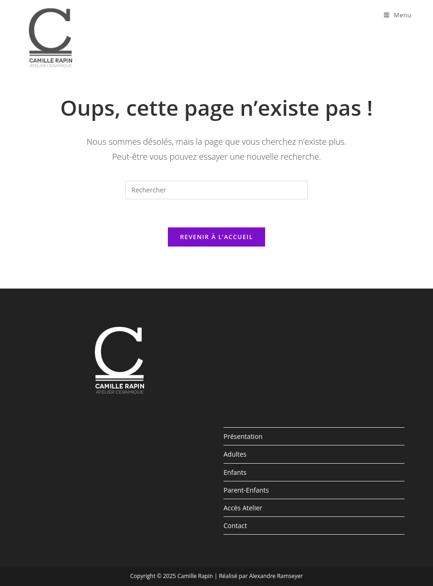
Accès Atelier (243, 507)
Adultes (235, 454)
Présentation (243, 436)
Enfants (235, 472)
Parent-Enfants (246, 490)
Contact (235, 525)
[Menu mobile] (397, 15)
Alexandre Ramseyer (276, 576)
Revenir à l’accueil (216, 237)
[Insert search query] (216, 190)
